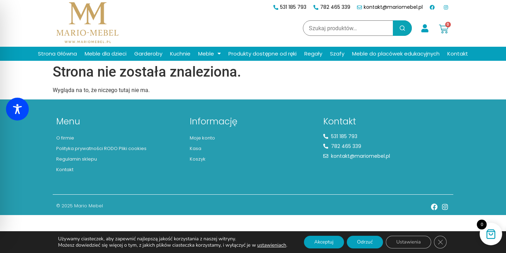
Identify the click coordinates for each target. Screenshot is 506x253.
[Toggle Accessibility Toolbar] (17, 109)
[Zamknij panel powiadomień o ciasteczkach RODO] (441, 242)
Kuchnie (180, 53)
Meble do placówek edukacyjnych (396, 53)
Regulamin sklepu (76, 159)
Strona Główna (57, 53)
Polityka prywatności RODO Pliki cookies (101, 148)
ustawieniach (271, 245)
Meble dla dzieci (105, 53)
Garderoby (148, 53)
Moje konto (202, 138)
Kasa (195, 148)
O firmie (65, 138)
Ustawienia (409, 242)
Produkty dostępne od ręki (262, 53)
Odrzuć (365, 242)
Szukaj (402, 28)
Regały (313, 53)
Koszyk (198, 159)
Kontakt (457, 53)
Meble (209, 53)
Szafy (337, 53)
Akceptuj (323, 242)
